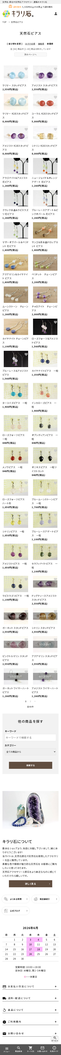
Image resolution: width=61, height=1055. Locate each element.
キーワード (10, 731)
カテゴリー (10, 745)
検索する (30, 765)
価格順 (41, 43)
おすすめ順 (30, 43)
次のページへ (30, 54)
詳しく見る (30, 883)
